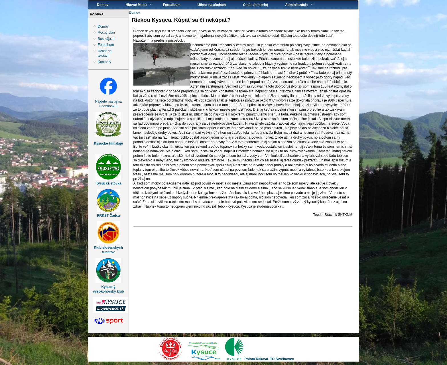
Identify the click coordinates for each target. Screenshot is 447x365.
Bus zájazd (106, 39)
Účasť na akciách (212, 5)
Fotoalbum (171, 5)
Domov (103, 5)
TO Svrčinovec (282, 359)
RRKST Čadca (108, 216)
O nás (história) (255, 5)
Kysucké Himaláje (108, 143)
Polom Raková (256, 359)
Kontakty (104, 62)
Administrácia (295, 5)
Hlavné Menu (134, 5)
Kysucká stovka (108, 183)
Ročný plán (106, 33)
